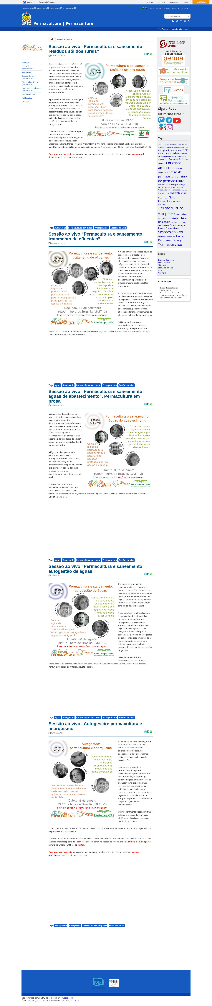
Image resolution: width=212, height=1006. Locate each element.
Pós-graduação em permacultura (30, 83)
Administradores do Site (181, 29)
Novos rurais (162, 198)
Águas (57, 386)
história (184, 190)
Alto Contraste (169, 8)
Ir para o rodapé (69, 8)
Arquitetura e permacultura (176, 145)
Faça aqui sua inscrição (60, 155)
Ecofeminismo (163, 159)
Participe (152, 2)
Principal (25, 62)
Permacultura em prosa (80, 228)
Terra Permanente (170, 238)
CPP (185, 150)
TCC (174, 237)
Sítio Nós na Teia (165, 267)
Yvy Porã (162, 273)
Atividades (161, 147)
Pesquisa (174, 225)
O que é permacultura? (28, 67)
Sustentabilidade (165, 236)
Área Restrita (163, 29)
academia (162, 144)
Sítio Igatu (162, 265)
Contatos (177, 297)
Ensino (166, 172)
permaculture (163, 225)
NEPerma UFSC (178, 192)
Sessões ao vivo (118, 228)
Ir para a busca (56, 8)
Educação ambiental (169, 165)
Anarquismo (60, 929)
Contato (25, 101)
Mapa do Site (183, 8)
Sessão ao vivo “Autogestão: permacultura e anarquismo (99, 730)
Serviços (163, 2)
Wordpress (67, 1002)
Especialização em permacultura (172, 185)
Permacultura (165, 201)
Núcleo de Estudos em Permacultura (31, 89)
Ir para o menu (43, 8)
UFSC (173, 244)
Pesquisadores (28, 94)
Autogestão (60, 228)
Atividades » (27, 72)
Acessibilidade (155, 8)
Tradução (179, 241)
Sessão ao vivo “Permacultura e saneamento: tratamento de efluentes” (100, 237)
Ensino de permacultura (172, 178)
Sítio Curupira (164, 262)
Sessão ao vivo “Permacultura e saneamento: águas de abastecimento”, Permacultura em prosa (100, 398)
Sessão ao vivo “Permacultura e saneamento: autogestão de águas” (100, 572)
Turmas (164, 244)
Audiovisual (170, 147)
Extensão (178, 187)
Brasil (30, 2)
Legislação (174, 2)
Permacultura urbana (178, 222)
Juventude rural (163, 193)
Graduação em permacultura (28, 77)
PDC (171, 197)
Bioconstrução (176, 150)
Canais (185, 2)
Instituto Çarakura (166, 260)
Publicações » (28, 98)
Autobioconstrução (181, 147)
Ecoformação (175, 159)
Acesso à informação (47, 2)
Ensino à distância (165, 184)
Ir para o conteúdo (28, 8)
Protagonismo (102, 228)
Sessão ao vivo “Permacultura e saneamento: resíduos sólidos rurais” (100, 49)
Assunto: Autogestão (65, 39)
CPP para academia (170, 153)
